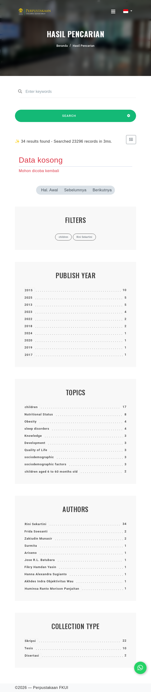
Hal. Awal (49, 190)
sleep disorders (36, 428)
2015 (29, 290)
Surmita (30, 545)
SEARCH (69, 118)
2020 (28, 340)
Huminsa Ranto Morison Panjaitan (52, 588)
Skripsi (30, 641)
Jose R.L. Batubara (39, 560)
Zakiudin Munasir (38, 538)
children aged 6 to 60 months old (51, 471)
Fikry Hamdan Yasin (40, 567)
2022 (28, 319)
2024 (28, 333)
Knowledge (33, 436)
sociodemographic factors (45, 464)
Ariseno (30, 553)
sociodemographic (39, 457)
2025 (28, 297)
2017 (29, 355)
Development (34, 443)
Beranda (62, 45)
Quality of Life (35, 450)
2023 (28, 312)
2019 (28, 347)
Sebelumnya (75, 190)
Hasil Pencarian (84, 45)
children (31, 407)
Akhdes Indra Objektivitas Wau (49, 581)
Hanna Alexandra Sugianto (45, 574)
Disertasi (32, 655)
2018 (28, 326)
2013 (28, 304)
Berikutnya (102, 190)
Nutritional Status (38, 414)
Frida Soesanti (36, 531)
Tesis (28, 648)
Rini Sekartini (36, 524)
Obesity (30, 421)
